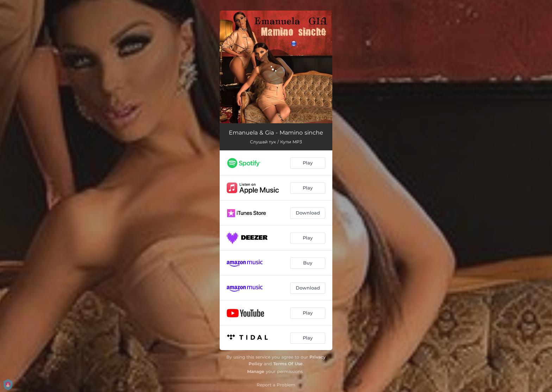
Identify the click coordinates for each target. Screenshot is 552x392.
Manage (255, 371)
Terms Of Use (288, 363)
